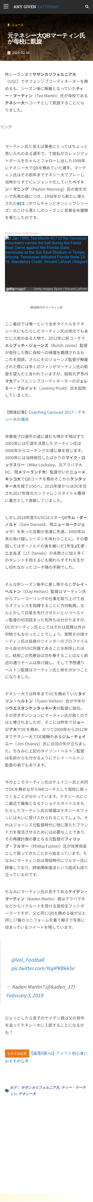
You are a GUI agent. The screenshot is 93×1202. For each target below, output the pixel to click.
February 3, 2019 (24, 995)
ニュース (18, 25)
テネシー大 (27, 1094)
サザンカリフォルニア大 (40, 1087)
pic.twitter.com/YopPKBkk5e (42, 968)
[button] (87, 7)
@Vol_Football (27, 959)
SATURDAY (36, 6)
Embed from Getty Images (22, 233)
